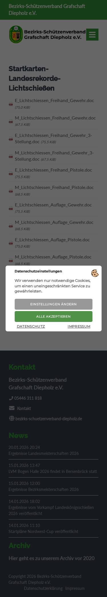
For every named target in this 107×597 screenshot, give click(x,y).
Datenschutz (31, 326)
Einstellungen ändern (53, 304)
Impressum (79, 326)
